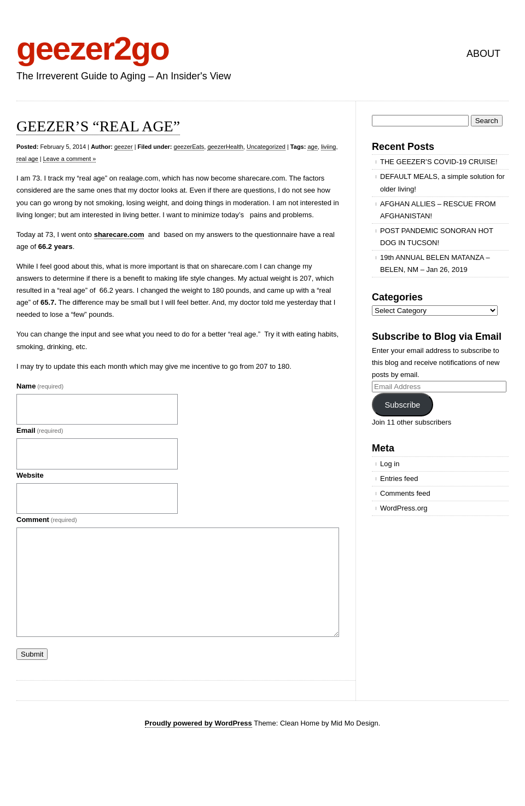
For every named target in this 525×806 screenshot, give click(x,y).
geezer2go (92, 48)
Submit (32, 654)
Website (30, 475)
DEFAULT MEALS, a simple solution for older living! (442, 182)
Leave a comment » (69, 158)
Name (39, 386)
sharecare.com (119, 234)
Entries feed (399, 478)
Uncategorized (266, 146)
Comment (46, 519)
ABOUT (483, 53)
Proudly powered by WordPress (198, 723)
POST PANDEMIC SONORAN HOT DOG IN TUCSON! (436, 237)
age (312, 146)
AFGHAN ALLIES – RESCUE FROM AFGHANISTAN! (438, 210)
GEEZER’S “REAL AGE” (98, 126)
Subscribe (402, 405)
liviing (328, 146)
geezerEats (189, 146)
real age (27, 158)
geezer (123, 146)
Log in (389, 464)
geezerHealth (225, 146)
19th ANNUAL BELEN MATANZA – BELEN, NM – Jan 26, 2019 (435, 263)
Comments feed (405, 493)
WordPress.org (403, 508)
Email (39, 430)
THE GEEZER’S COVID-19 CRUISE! (439, 162)
